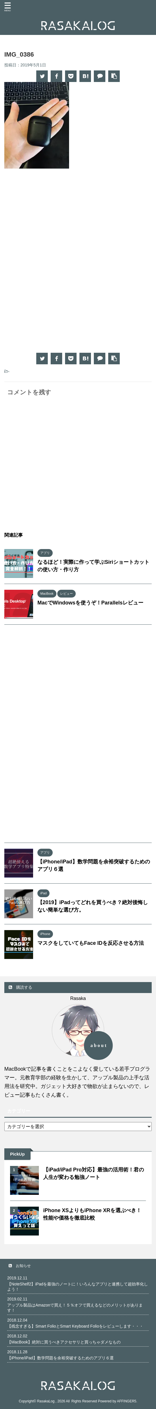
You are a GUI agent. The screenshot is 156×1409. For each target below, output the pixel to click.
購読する (20, 987)
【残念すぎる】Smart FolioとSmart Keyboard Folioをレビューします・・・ (75, 1326)
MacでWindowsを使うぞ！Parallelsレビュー (90, 603)
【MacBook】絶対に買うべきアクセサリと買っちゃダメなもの (64, 1341)
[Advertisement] (78, 220)
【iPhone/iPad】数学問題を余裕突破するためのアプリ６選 (60, 1357)
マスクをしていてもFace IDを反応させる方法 (90, 943)
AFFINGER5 (126, 1401)
